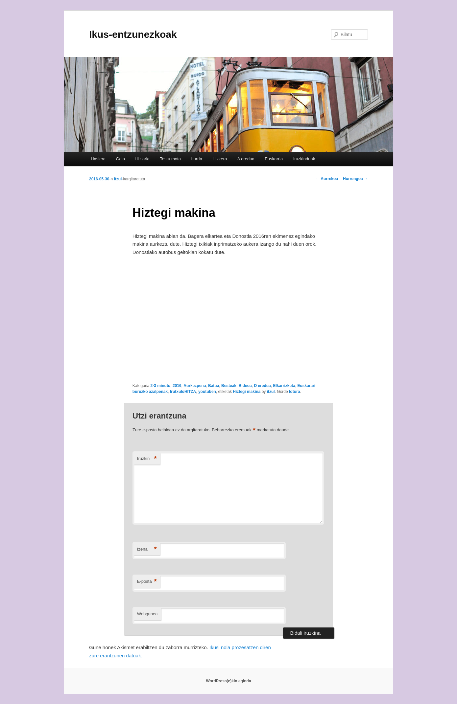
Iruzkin (147, 459)
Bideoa (245, 385)
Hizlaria (142, 158)
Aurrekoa (327, 178)
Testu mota (170, 158)
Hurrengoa (355, 178)
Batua (213, 385)
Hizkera (219, 158)
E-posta (147, 581)
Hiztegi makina (246, 391)
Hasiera (98, 158)
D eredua (262, 385)
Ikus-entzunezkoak (133, 34)
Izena (147, 549)
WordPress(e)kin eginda (228, 681)
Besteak (228, 385)
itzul (118, 179)
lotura (294, 391)
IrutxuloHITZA (183, 391)
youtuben (207, 391)
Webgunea (147, 613)
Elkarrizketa (284, 385)
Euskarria (274, 158)
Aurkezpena (194, 385)
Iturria (196, 158)
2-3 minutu (161, 385)
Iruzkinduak (304, 158)
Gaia (120, 158)
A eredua (245, 158)
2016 (177, 385)
